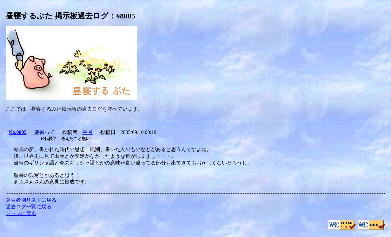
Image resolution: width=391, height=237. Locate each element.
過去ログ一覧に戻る (28, 206)
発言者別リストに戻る (31, 200)
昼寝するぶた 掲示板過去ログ (57, 16)
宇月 (88, 132)
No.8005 (18, 132)
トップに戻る (21, 213)
